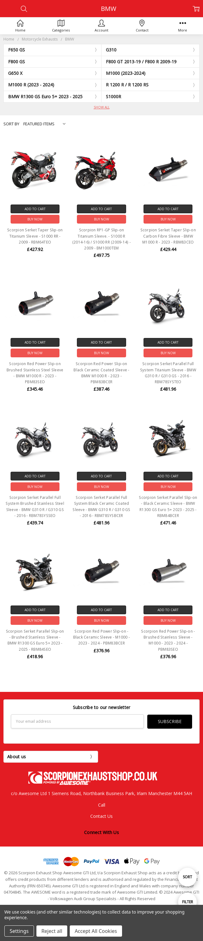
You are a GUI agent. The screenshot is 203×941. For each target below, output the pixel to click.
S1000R (113, 96)
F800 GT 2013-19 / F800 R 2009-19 (141, 62)
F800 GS (16, 62)
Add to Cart (35, 209)
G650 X (15, 73)
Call (101, 805)
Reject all (51, 931)
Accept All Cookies (96, 931)
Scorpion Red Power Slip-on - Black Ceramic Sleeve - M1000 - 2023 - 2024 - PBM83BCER (101, 637)
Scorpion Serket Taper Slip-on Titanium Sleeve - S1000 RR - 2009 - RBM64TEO (35, 235)
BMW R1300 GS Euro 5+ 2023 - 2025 (45, 96)
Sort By (11, 124)
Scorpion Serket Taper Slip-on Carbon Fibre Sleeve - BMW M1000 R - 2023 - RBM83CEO (168, 235)
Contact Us (101, 816)
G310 (111, 50)
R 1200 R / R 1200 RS (127, 85)
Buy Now (34, 219)
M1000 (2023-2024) (125, 73)
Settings (19, 931)
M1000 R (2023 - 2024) (31, 85)
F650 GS (16, 50)
